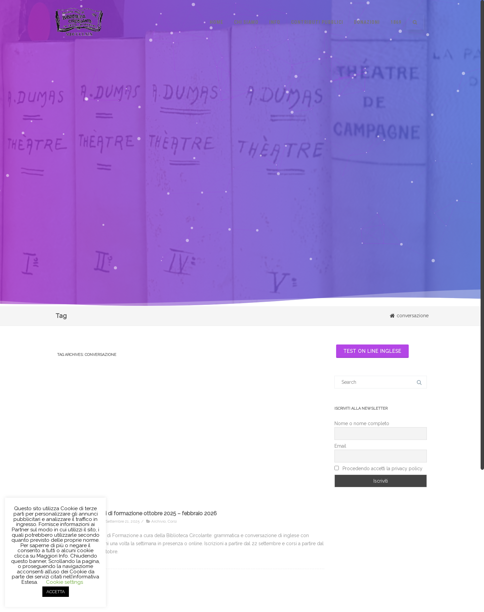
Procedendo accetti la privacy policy (378, 468)
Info (274, 22)
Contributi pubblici (317, 22)
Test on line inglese (372, 351)
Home (216, 22)
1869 (396, 22)
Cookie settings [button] (64, 582)
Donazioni (367, 22)
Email (340, 446)
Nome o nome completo (361, 423)
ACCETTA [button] (55, 591)
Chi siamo (246, 22)
